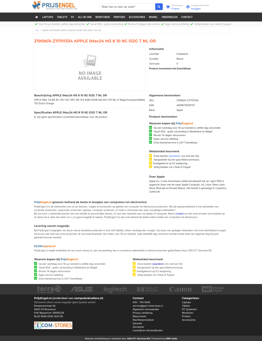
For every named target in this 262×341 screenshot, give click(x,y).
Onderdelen (169, 17)
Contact (187, 17)
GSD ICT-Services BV (138, 338)
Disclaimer (138, 326)
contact (179, 213)
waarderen (174, 155)
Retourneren (139, 316)
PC (72, 17)
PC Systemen (189, 309)
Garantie (137, 323)
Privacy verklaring (143, 312)
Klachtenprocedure (143, 319)
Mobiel (153, 17)
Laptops (47, 17)
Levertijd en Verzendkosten (148, 330)
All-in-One (85, 17)
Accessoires (137, 17)
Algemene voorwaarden (146, 309)
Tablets (62, 17)
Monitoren (102, 17)
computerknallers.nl (88, 298)
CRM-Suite (171, 338)
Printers (119, 17)
